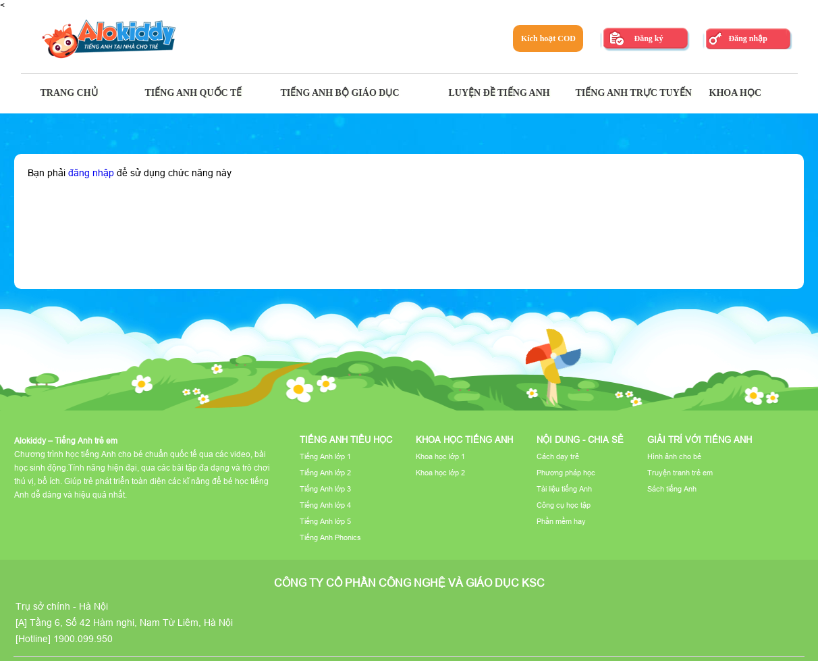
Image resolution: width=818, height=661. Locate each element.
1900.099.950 (83, 638)
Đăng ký (648, 38)
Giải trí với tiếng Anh (699, 439)
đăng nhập (91, 172)
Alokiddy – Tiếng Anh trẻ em (65, 440)
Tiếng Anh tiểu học (346, 439)
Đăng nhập (747, 38)
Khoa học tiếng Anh (464, 439)
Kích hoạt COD (548, 38)
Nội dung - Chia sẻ (580, 439)
